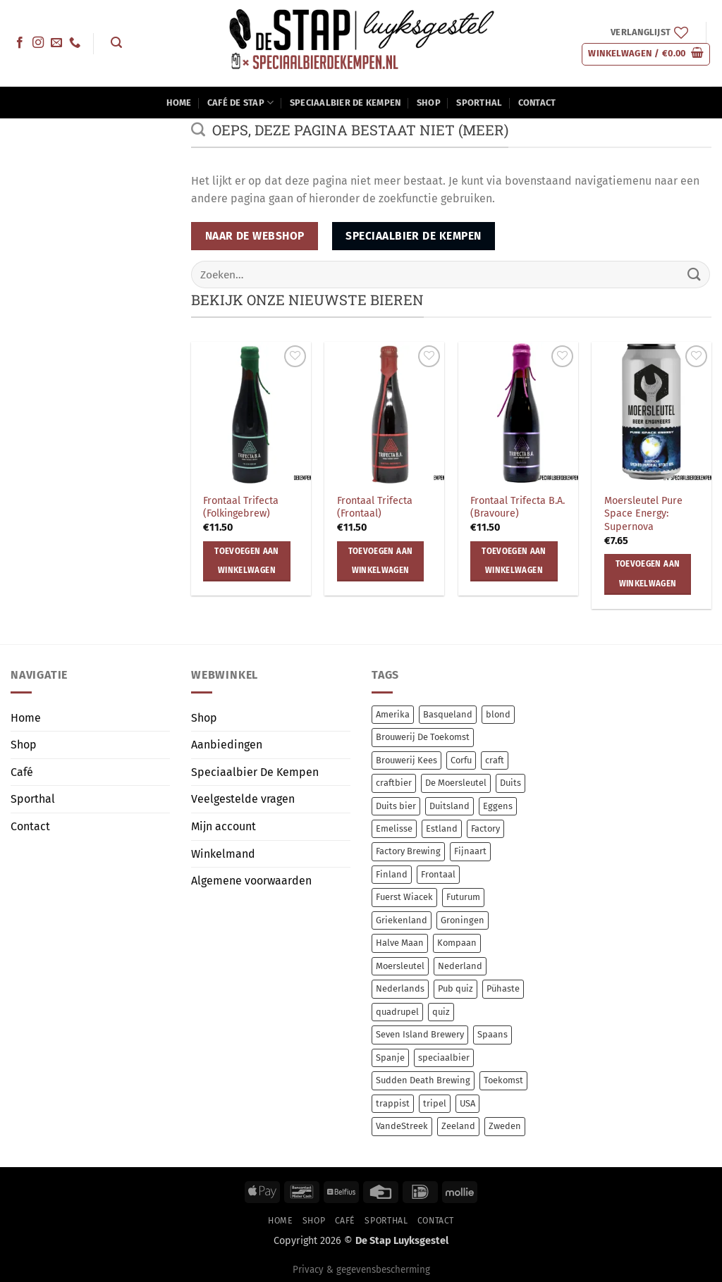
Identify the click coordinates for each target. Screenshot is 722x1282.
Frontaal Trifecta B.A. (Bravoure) (517, 507)
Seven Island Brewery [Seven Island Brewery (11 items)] (420, 1034)
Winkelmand (223, 854)
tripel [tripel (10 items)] (434, 1103)
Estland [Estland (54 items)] (442, 828)
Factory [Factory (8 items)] (485, 828)
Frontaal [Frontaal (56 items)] (438, 874)
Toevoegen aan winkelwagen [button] (246, 561)
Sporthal (479, 102)
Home (179, 102)
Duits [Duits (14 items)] (510, 782)
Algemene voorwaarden (251, 880)
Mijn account (223, 826)
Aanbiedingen (226, 744)
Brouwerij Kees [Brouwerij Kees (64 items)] (406, 760)
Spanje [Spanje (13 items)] (390, 1057)
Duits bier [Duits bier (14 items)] (396, 806)
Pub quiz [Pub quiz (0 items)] (455, 988)
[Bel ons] (74, 43)
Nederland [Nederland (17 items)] (460, 966)
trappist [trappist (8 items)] (393, 1103)
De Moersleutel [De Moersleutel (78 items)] (456, 782)
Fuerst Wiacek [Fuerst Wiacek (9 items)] (404, 897)
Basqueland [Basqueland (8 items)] (447, 714)
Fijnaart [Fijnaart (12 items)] (470, 851)
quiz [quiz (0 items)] (441, 1011)
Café (22, 772)
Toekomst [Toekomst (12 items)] (503, 1080)
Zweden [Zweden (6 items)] (505, 1126)
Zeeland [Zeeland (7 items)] (458, 1126)
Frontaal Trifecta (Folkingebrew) (241, 507)
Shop (429, 102)
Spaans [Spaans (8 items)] (492, 1034)
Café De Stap (240, 102)
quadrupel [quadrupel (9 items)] (397, 1011)
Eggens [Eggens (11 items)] (498, 806)
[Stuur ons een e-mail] (56, 43)
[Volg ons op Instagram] (38, 43)
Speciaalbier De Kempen (345, 102)
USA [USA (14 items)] (467, 1103)
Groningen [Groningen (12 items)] (462, 920)
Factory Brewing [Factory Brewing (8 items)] (408, 851)
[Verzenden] (694, 274)
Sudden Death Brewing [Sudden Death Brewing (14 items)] (423, 1080)
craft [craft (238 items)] (494, 760)
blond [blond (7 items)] (498, 714)
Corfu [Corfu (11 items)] (461, 760)
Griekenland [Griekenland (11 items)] (401, 920)
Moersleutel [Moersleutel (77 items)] (400, 966)
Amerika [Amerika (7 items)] (393, 714)
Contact (537, 102)
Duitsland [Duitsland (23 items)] (449, 806)
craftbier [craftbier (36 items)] (394, 782)
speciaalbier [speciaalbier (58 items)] (444, 1057)
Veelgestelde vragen (243, 799)
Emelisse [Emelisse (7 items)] (394, 828)
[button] (116, 43)
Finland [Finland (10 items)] (392, 874)
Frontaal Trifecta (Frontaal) (374, 507)
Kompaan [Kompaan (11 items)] (457, 942)
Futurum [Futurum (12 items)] (463, 897)
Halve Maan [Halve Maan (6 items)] (400, 942)
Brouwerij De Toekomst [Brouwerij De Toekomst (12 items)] (423, 737)
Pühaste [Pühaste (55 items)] (503, 988)
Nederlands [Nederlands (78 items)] (400, 988)
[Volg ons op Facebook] (19, 43)
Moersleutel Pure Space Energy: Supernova (643, 514)
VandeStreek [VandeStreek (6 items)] (402, 1126)
